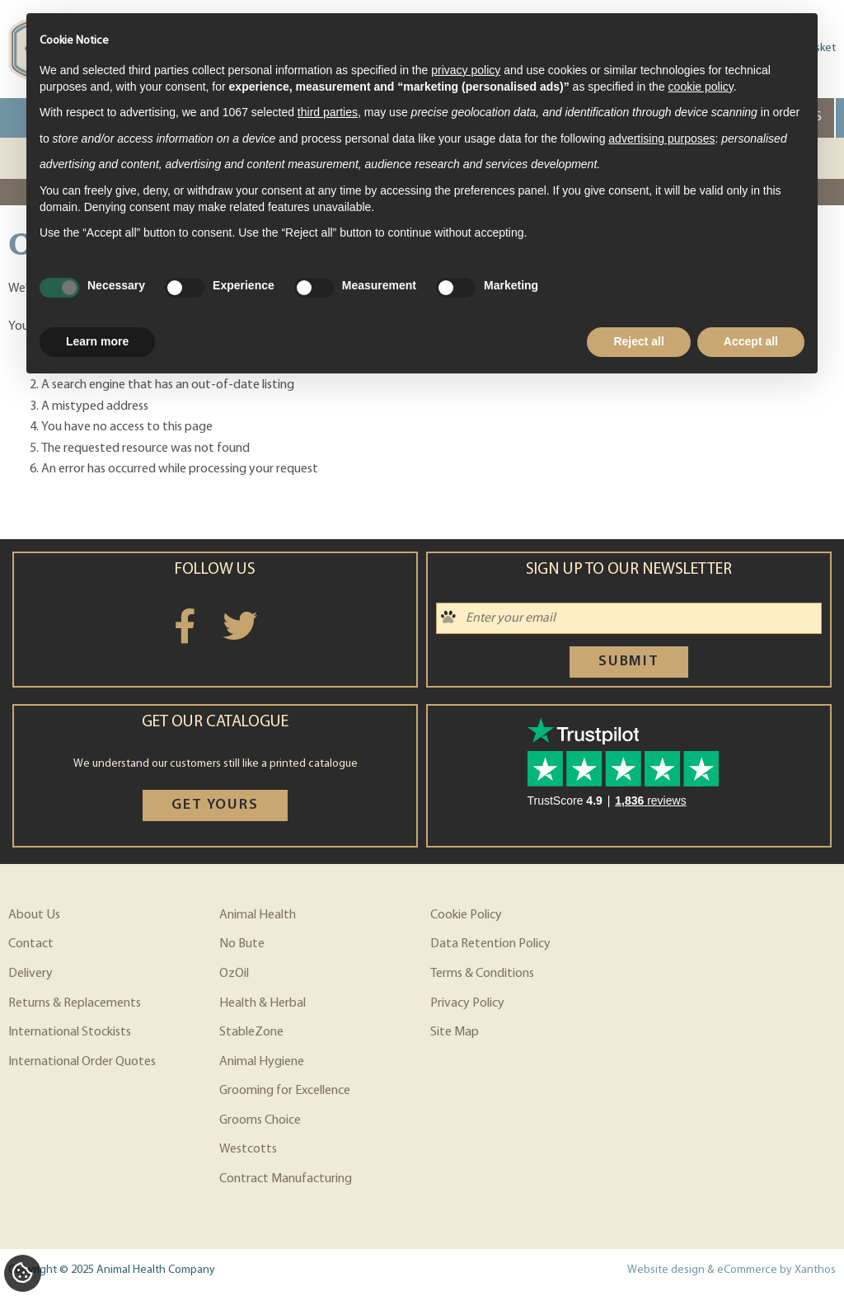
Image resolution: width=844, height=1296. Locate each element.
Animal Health (257, 915)
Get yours (214, 805)
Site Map (454, 1032)
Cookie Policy (466, 915)
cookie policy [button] (701, 86)
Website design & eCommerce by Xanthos (731, 1270)
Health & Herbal (262, 1003)
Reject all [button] (638, 341)
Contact (31, 944)
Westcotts (248, 1149)
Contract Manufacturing (285, 1179)
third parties (328, 112)
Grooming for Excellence (284, 1090)
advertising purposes (661, 138)
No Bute (242, 944)
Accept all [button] (751, 341)
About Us (34, 915)
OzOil (234, 973)
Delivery (30, 973)
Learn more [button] (97, 341)
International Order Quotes (82, 1061)
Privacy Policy (467, 1003)
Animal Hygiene (261, 1061)
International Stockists (69, 1032)
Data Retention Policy (490, 944)
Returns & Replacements (74, 1003)
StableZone (251, 1032)
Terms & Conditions (482, 973)
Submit (628, 661)
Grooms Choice (260, 1120)
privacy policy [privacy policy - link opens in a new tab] (465, 70)
